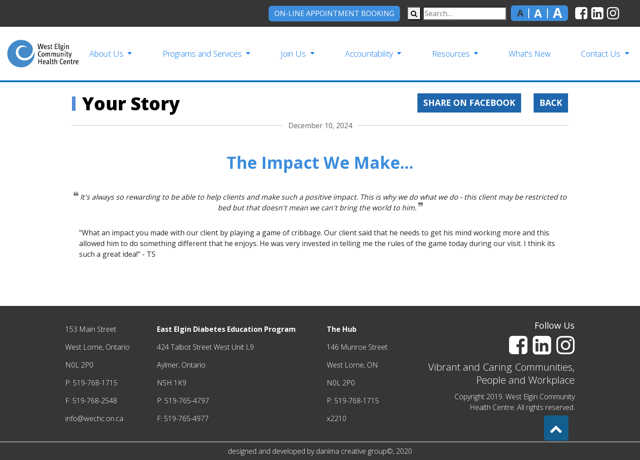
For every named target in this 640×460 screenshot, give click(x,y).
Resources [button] (452, 53)
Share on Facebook (469, 102)
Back (550, 102)
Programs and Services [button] (203, 53)
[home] (43, 54)
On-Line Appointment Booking (334, 13)
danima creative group (351, 451)
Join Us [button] (294, 53)
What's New (530, 53)
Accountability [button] (370, 53)
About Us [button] (107, 53)
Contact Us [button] (602, 53)
